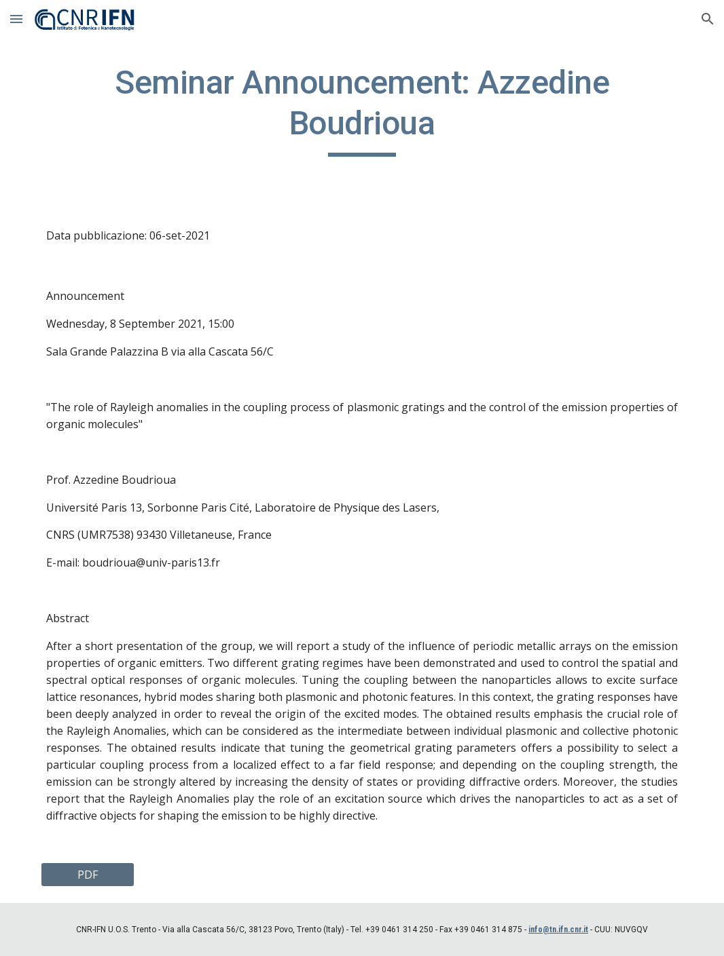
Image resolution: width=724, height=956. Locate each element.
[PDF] (87, 874)
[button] (16, 18)
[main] (362, 109)
